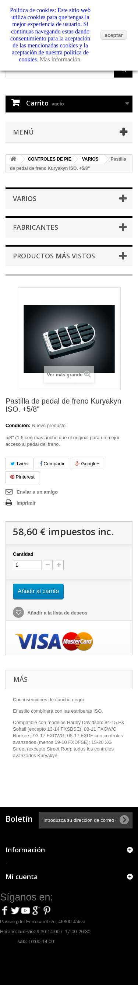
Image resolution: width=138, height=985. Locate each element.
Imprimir (26, 503)
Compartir (52, 463)
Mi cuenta (22, 876)
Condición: (18, 425)
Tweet (19, 463)
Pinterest (22, 477)
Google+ (87, 463)
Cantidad (23, 554)
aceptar (114, 35)
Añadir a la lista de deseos (56, 613)
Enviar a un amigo (37, 492)
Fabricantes (35, 227)
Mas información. (61, 59)
